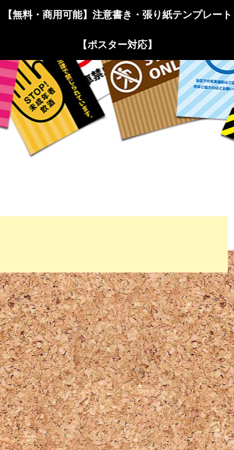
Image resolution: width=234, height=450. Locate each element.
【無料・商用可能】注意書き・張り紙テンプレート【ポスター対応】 (117, 29)
